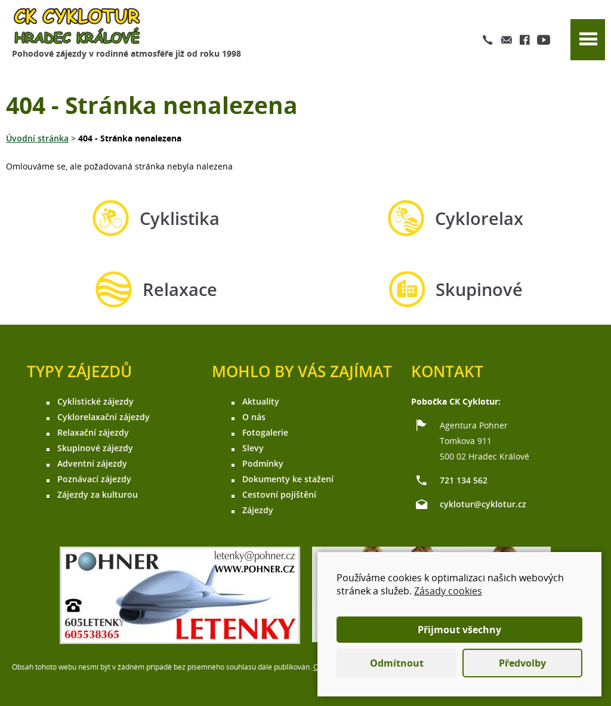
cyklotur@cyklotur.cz (483, 504)
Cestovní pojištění (279, 494)
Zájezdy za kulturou (97, 494)
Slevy (253, 448)
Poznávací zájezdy (94, 479)
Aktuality (260, 401)
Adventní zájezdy (92, 463)
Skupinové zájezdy (95, 448)
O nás (254, 417)
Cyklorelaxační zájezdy (103, 417)
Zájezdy (257, 510)
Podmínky (262, 463)
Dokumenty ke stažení (288, 479)
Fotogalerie (265, 432)
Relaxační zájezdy (93, 432)
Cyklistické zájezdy (95, 401)
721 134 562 (463, 480)
